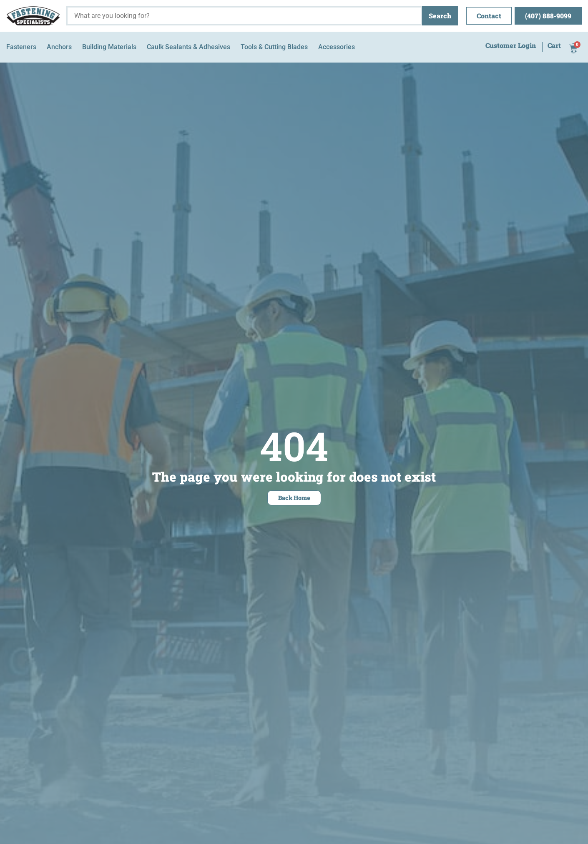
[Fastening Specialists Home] (33, 15)
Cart (554, 46)
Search (440, 15)
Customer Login (510, 46)
